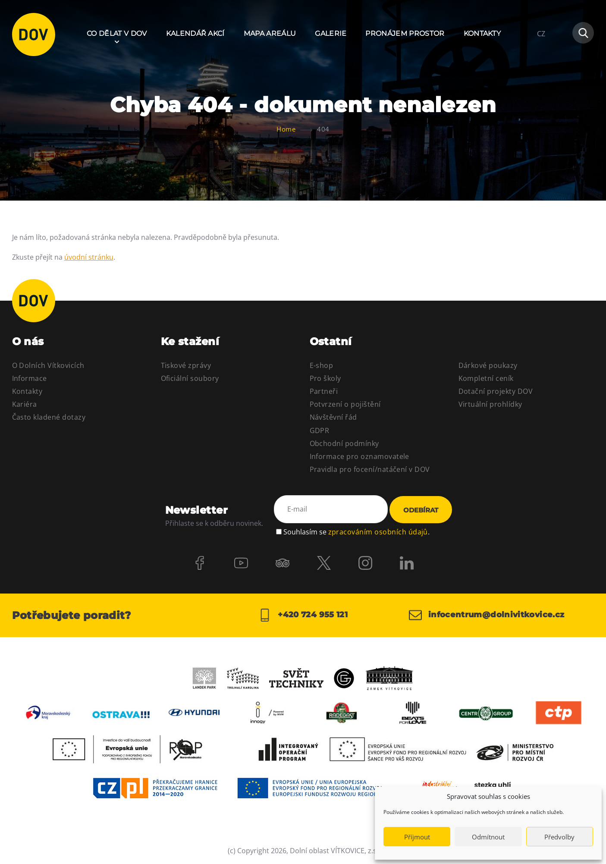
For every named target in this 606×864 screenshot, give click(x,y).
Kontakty (482, 33)
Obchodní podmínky (344, 443)
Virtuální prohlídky (490, 404)
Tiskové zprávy (186, 365)
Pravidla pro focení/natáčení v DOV (370, 469)
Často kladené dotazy (49, 417)
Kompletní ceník (486, 378)
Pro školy (325, 378)
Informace (29, 378)
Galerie (330, 33)
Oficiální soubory (190, 378)
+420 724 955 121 (303, 615)
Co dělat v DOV (117, 33)
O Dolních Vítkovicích (48, 365)
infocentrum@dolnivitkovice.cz (487, 615)
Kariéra (24, 404)
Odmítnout (488, 837)
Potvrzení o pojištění (345, 404)
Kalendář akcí (195, 33)
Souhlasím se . (356, 531)
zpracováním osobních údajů (378, 532)
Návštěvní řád (333, 417)
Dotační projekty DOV (495, 391)
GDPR (320, 430)
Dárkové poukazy (488, 365)
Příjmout (417, 837)
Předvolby (559, 837)
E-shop (321, 365)
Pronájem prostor (404, 33)
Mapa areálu (270, 33)
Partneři (324, 391)
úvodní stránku (88, 257)
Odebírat (420, 510)
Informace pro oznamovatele (359, 456)
